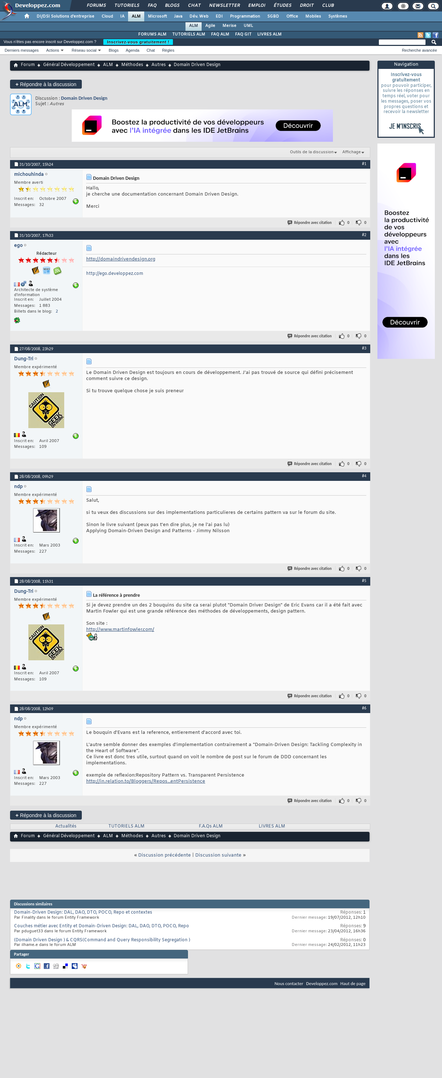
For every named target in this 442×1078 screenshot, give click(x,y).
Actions (52, 50)
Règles (168, 50)
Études (282, 6)
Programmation (245, 16)
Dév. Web (198, 16)
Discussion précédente (164, 855)
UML (248, 25)
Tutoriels (126, 6)
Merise (229, 25)
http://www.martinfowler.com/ (120, 630)
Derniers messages (22, 50)
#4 (364, 475)
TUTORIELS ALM (188, 34)
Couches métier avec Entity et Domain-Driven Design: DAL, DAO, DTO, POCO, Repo (101, 926)
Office (292, 16)
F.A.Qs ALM (211, 826)
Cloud (107, 16)
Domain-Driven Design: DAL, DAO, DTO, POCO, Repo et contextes (83, 912)
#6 (364, 708)
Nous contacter (288, 983)
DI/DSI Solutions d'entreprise (65, 16)
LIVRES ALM (269, 34)
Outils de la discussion (312, 152)
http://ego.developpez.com (114, 274)
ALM (136, 16)
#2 (364, 234)
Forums (96, 6)
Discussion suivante (218, 855)
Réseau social (84, 50)
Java (178, 16)
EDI (219, 16)
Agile (210, 25)
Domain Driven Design (84, 98)
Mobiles (313, 16)
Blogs (172, 6)
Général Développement (69, 65)
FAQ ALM (220, 34)
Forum (28, 65)
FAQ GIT (243, 34)
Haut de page (353, 983)
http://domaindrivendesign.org (120, 259)
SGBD (273, 16)
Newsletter (224, 6)
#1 (364, 163)
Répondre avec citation (310, 222)
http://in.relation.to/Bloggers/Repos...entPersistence (145, 781)
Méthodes (132, 65)
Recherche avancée (419, 50)
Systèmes (337, 16)
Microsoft (157, 16)
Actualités (65, 826)
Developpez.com (322, 983)
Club (327, 6)
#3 (364, 348)
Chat (194, 6)
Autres (158, 65)
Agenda (132, 50)
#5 (364, 580)
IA (122, 16)
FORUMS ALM (152, 34)
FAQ (152, 6)
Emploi (256, 6)
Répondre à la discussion (45, 84)
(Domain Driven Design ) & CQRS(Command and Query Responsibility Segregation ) (102, 940)
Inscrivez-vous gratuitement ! (138, 42)
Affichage (351, 152)
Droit (306, 6)
